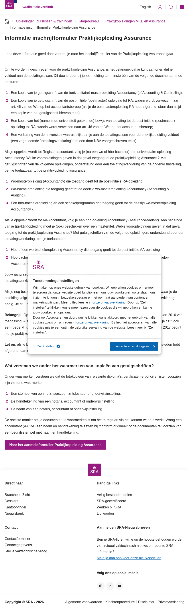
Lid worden (105, 513)
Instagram (101, 586)
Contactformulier (17, 539)
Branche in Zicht (17, 495)
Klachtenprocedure (120, 602)
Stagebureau (89, 21)
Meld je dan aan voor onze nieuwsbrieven (129, 558)
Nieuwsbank (14, 513)
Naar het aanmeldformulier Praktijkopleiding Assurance (55, 445)
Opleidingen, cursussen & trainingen (44, 21)
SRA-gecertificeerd (111, 501)
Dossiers (11, 501)
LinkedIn (110, 586)
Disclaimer (146, 602)
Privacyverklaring (171, 602)
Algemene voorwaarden (83, 602)
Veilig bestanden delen (114, 495)
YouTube (119, 586)
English (145, 7)
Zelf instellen (48, 346)
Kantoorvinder (15, 507)
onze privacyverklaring (109, 302)
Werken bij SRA (109, 507)
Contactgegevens (18, 545)
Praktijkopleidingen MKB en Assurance (135, 21)
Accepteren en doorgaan (135, 346)
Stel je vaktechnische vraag (26, 551)
